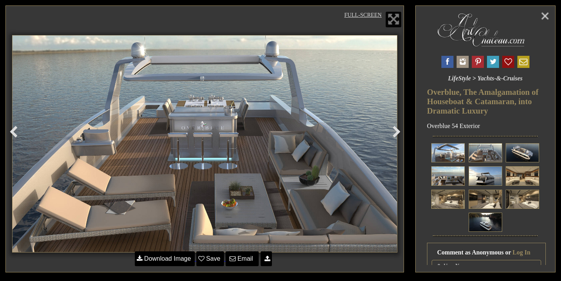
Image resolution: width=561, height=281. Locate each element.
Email (242, 258)
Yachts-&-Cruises (499, 78)
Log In (522, 252)
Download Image (165, 258)
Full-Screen (363, 15)
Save (210, 258)
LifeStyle (459, 78)
